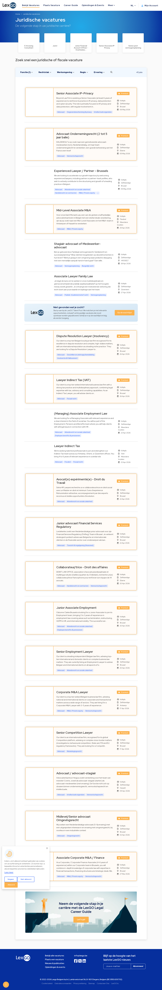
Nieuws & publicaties (54, 963)
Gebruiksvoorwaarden (63, 983)
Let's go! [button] (81, 919)
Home (17, 14)
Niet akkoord (26, 879)
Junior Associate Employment (76, 608)
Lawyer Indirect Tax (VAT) (73, 380)
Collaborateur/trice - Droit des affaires (82, 567)
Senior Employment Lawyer (74, 652)
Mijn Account (149, 5)
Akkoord (11, 885)
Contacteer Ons (103, 983)
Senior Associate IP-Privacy (74, 93)
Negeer (11, 879)
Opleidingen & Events (93, 5)
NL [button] (132, 5)
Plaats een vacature (54, 959)
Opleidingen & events (55, 967)
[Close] (47, 848)
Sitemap (91, 983)
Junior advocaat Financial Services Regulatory (79, 525)
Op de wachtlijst (124, 312)
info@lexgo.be (80, 955)
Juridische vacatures (31, 14)
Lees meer (8, 872)
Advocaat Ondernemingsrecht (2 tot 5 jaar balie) (81, 135)
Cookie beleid (47, 983)
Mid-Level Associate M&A (73, 210)
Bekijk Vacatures (31, 5)
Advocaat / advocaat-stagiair (76, 773)
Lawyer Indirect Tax (67, 446)
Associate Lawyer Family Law (73, 276)
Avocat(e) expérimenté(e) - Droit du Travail (80, 481)
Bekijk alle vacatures (54, 955)
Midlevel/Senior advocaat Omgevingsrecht (73, 818)
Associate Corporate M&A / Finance (80, 858)
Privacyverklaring (79, 983)
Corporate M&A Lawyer (72, 692)
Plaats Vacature (51, 5)
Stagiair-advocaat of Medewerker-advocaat (77, 245)
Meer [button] (110, 5)
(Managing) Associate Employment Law (80, 413)
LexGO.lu (115, 983)
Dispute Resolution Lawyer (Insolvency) (82, 336)
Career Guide (71, 5)
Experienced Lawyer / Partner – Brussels (81, 171)
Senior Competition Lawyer (74, 733)
